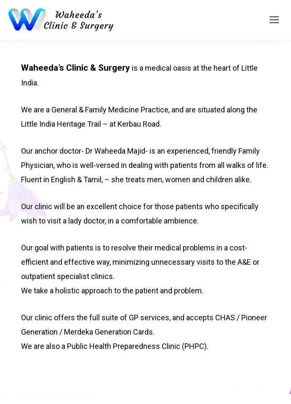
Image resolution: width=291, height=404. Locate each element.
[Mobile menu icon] (274, 19)
